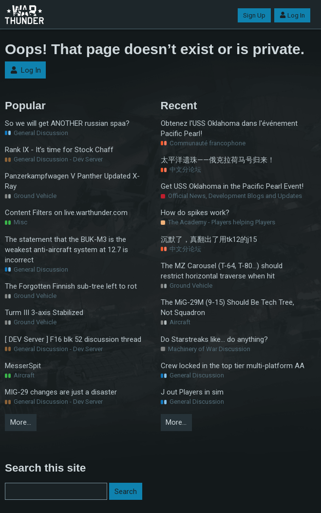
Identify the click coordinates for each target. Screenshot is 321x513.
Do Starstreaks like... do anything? (214, 339)
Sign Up (254, 15)
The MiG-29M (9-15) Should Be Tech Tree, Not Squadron (227, 307)
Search (125, 491)
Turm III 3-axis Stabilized (44, 312)
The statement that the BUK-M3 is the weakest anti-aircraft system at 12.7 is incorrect (66, 249)
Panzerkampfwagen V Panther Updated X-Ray (72, 181)
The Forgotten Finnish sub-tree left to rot (71, 286)
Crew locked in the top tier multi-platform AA (232, 365)
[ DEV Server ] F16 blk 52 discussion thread (73, 339)
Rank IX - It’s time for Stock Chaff (59, 149)
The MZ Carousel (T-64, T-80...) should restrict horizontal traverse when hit (222, 270)
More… (20, 422)
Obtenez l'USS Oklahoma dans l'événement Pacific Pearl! (229, 128)
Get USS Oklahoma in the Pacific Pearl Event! (232, 186)
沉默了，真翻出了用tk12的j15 (209, 239)
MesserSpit (23, 365)
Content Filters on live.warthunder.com (66, 212)
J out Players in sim (192, 392)
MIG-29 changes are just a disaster (61, 392)
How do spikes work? (195, 212)
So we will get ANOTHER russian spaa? (67, 123)
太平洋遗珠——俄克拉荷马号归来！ (218, 160)
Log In (292, 15)
